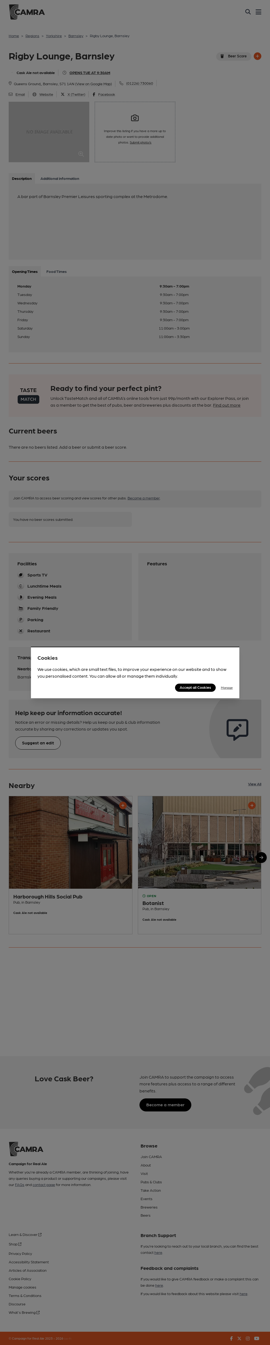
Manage (227, 687)
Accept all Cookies (195, 687)
